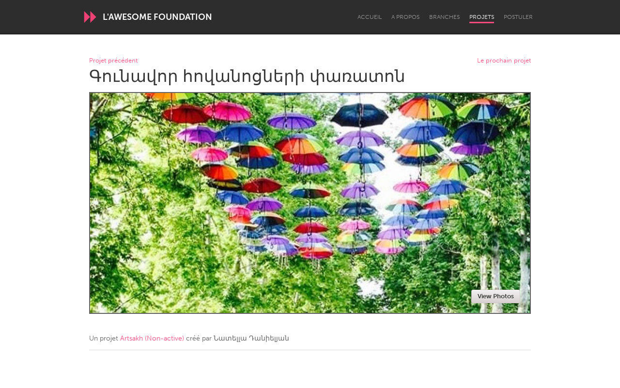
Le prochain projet (504, 61)
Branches (444, 17)
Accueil (369, 17)
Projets (481, 17)
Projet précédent (113, 61)
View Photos (496, 296)
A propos (405, 17)
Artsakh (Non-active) (152, 338)
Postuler (518, 17)
